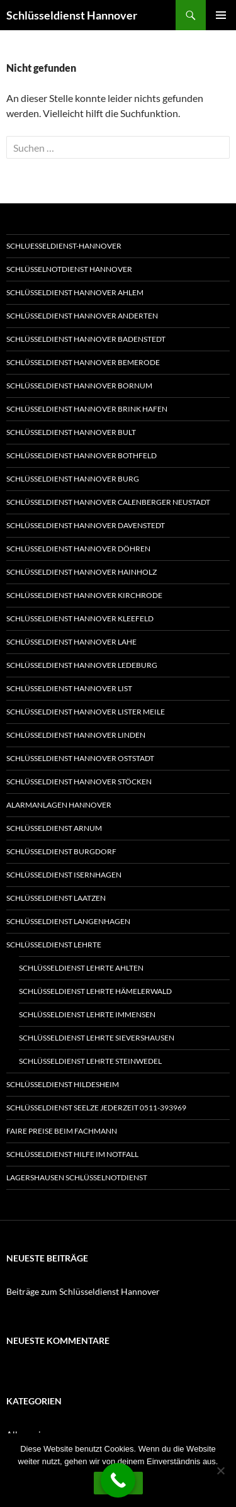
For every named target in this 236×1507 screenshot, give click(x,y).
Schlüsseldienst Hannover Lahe (71, 641)
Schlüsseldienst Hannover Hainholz (81, 572)
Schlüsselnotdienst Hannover (69, 269)
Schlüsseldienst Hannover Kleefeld (80, 618)
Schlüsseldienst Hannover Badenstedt (86, 339)
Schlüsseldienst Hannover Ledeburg (81, 665)
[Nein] (220, 1470)
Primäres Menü (221, 15)
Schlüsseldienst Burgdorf (61, 851)
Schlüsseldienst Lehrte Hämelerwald (95, 991)
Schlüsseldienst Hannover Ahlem (74, 292)
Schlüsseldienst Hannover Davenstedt (85, 525)
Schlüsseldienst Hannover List (69, 688)
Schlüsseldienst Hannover (71, 15)
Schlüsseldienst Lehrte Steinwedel (90, 1061)
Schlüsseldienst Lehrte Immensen (87, 1014)
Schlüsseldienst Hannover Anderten (82, 315)
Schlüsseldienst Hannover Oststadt (80, 758)
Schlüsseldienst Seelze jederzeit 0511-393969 (96, 1107)
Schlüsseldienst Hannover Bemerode (83, 362)
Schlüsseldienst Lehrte (53, 944)
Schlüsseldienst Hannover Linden (75, 735)
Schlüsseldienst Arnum (54, 828)
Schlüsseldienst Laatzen (56, 898)
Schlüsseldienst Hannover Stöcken (79, 781)
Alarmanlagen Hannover (58, 805)
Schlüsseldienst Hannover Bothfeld (81, 455)
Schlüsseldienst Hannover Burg (72, 478)
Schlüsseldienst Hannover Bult (71, 432)
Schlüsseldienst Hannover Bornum (79, 385)
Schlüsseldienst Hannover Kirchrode (84, 595)
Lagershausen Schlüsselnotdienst (76, 1177)
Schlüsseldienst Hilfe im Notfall (72, 1154)
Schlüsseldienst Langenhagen (68, 921)
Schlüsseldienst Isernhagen (63, 874)
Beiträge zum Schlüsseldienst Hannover (83, 1291)
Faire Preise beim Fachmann (61, 1131)
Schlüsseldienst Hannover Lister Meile (85, 711)
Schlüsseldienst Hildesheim (62, 1084)
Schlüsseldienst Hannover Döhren (78, 548)
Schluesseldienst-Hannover (63, 246)
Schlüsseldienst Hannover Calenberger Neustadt (108, 502)
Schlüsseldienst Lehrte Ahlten (81, 968)
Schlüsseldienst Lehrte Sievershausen (96, 1037)
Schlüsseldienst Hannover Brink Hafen (86, 409)
